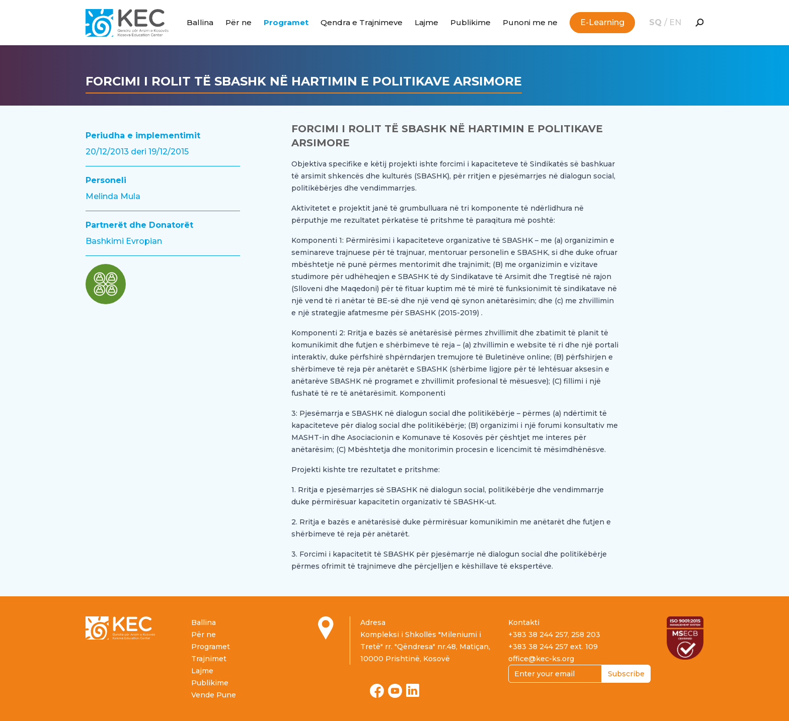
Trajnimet (208, 658)
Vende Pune (213, 694)
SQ (656, 22)
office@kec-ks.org (541, 658)
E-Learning (602, 22)
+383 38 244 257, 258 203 (554, 634)
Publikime (470, 22)
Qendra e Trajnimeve (362, 22)
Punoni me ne (530, 22)
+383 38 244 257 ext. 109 (553, 646)
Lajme (426, 22)
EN (675, 22)
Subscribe (626, 673)
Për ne (238, 22)
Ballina (200, 22)
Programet (286, 22)
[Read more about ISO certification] (685, 638)
